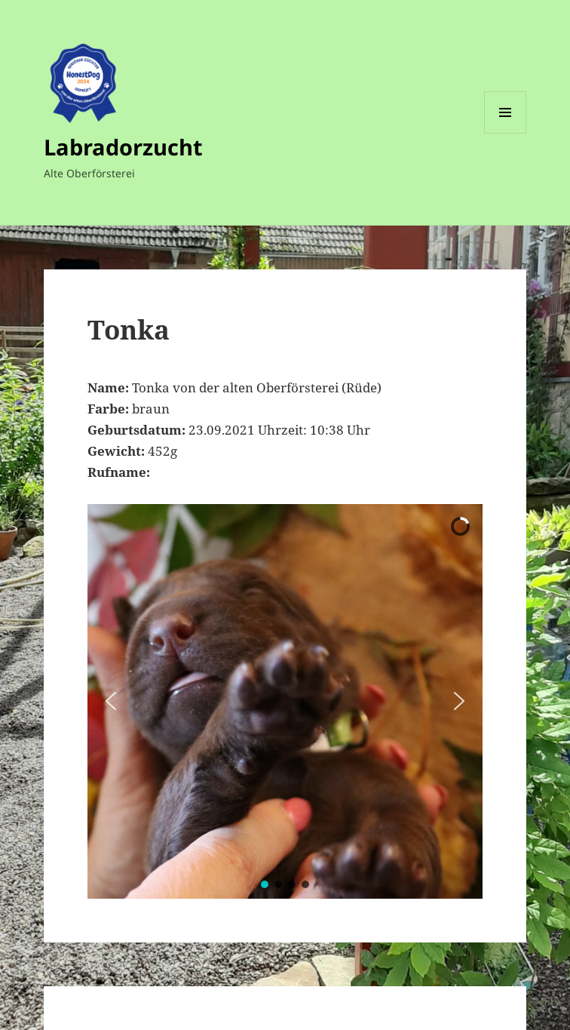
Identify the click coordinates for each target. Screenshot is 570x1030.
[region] (284, 701)
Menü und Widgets (505, 133)
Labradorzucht (123, 146)
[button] (111, 701)
